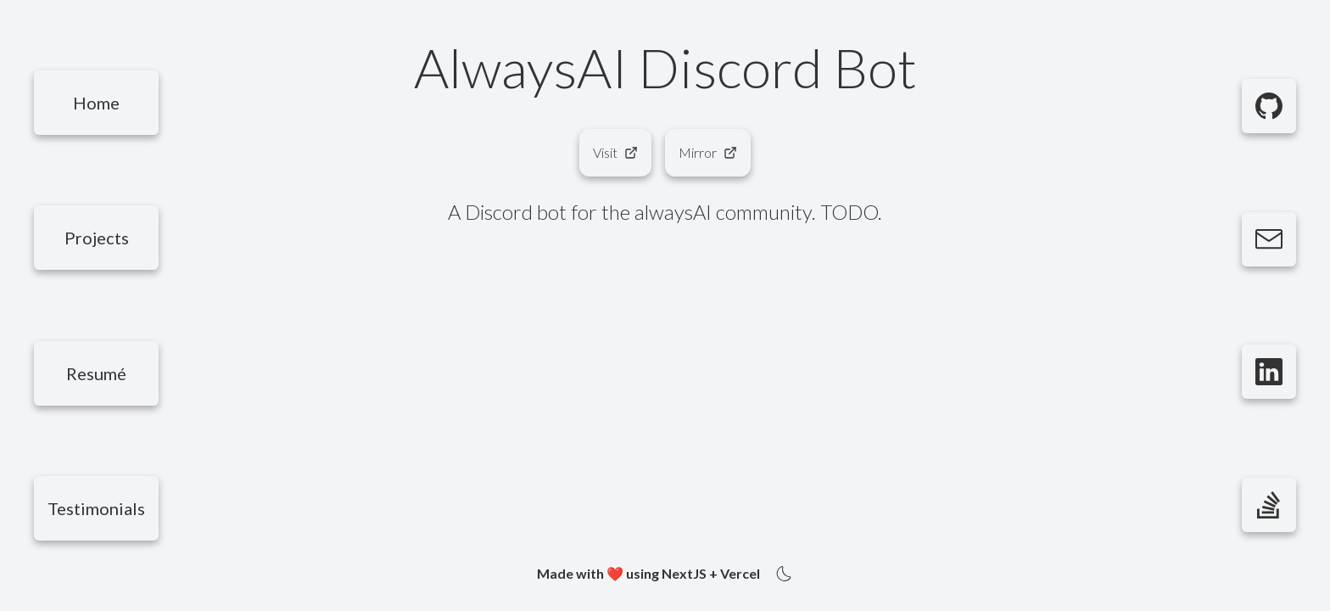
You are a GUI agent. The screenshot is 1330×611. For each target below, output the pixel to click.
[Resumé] (96, 373)
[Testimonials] (96, 508)
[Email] (1269, 239)
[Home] (96, 102)
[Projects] (96, 237)
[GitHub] (1269, 106)
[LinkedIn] (1269, 372)
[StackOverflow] (1269, 505)
